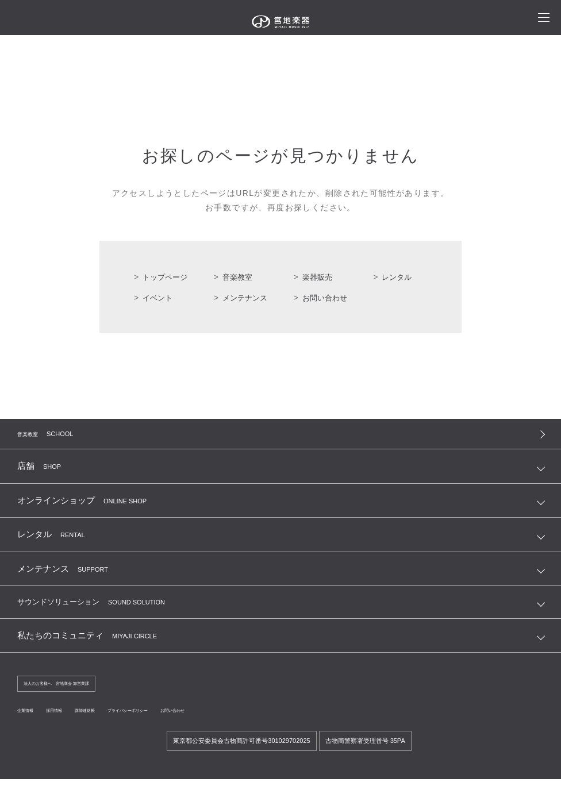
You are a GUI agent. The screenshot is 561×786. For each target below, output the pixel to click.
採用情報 (71, 717)
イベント (159, 297)
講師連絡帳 (115, 717)
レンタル (398, 277)
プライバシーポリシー (179, 717)
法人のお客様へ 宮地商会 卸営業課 (75, 688)
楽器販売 (318, 277)
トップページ (167, 277)
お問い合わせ (326, 297)
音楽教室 (238, 277)
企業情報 (31, 717)
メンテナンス (246, 297)
